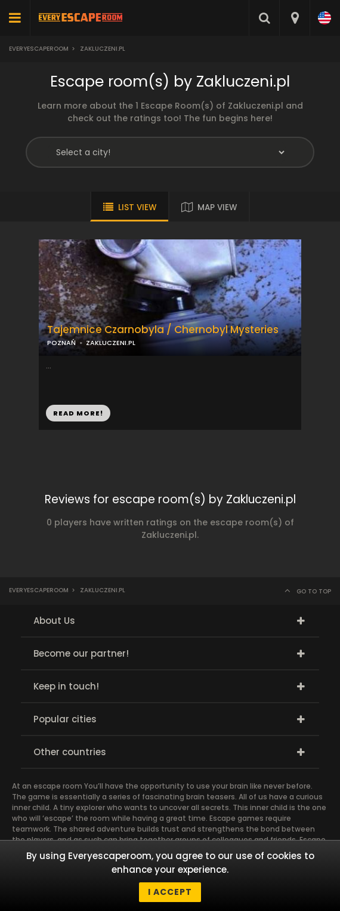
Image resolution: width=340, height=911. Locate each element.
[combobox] (294, 18)
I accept (170, 892)
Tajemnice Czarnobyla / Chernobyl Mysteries (163, 330)
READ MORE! (78, 413)
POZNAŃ (61, 342)
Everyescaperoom (39, 48)
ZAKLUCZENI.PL (110, 342)
